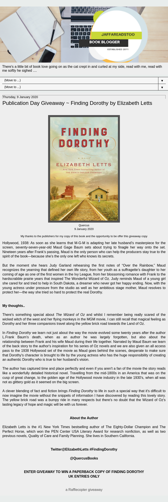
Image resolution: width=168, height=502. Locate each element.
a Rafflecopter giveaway (84, 490)
